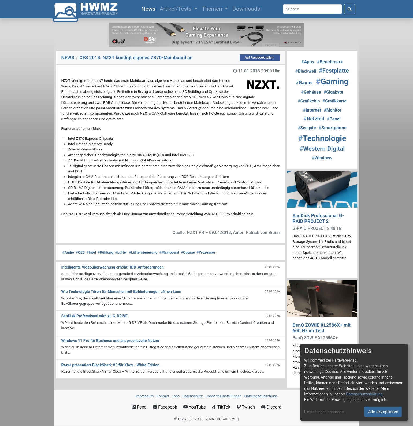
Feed (139, 407)
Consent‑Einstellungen (223, 396)
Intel (91, 252)
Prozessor (205, 252)
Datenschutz (192, 396)
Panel (334, 119)
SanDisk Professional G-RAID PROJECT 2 (318, 218)
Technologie (322, 138)
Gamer (304, 82)
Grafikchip (309, 101)
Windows (322, 157)
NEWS (68, 57)
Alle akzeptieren (383, 411)
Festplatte (334, 70)
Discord (271, 407)
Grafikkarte (335, 101)
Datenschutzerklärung (364, 394)
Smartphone (333, 127)
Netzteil (314, 119)
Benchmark (330, 61)
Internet (312, 110)
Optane (188, 252)
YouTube (194, 407)
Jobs (176, 396)
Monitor (332, 110)
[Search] (312, 9)
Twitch (246, 407)
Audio (68, 252)
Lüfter (121, 252)
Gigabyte (333, 92)
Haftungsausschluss (261, 396)
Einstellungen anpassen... (325, 412)
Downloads (246, 9)
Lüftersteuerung (143, 252)
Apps (308, 61)
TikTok (221, 407)
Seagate (307, 127)
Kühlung (105, 252)
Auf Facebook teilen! (259, 58)
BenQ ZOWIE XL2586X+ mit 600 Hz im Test (322, 327)
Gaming (332, 81)
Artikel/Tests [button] (176, 9)
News (150, 8)
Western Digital (322, 148)
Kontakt (163, 396)
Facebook (165, 407)
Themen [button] (213, 9)
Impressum (144, 396)
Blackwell (305, 71)
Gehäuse (311, 92)
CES (80, 252)
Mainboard (169, 252)
